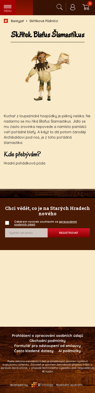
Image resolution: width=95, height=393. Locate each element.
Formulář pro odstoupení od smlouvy (47, 346)
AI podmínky (70, 351)
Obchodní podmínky (47, 340)
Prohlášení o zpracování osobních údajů (47, 335)
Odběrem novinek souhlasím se (44, 223)
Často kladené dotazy (33, 351)
